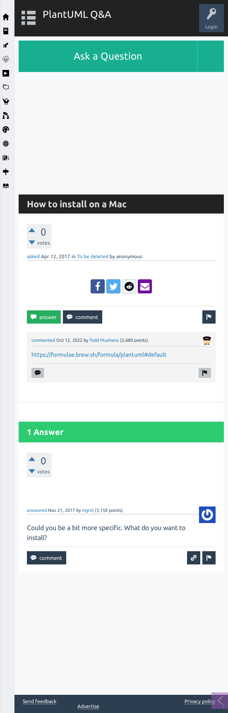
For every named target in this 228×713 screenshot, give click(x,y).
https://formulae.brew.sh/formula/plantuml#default (99, 354)
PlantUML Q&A (77, 14)
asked (33, 256)
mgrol (88, 510)
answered (37, 510)
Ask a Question (108, 56)
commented (43, 340)
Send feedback (39, 701)
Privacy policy (200, 701)
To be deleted (92, 256)
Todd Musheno (104, 340)
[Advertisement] (121, 130)
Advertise (88, 706)
